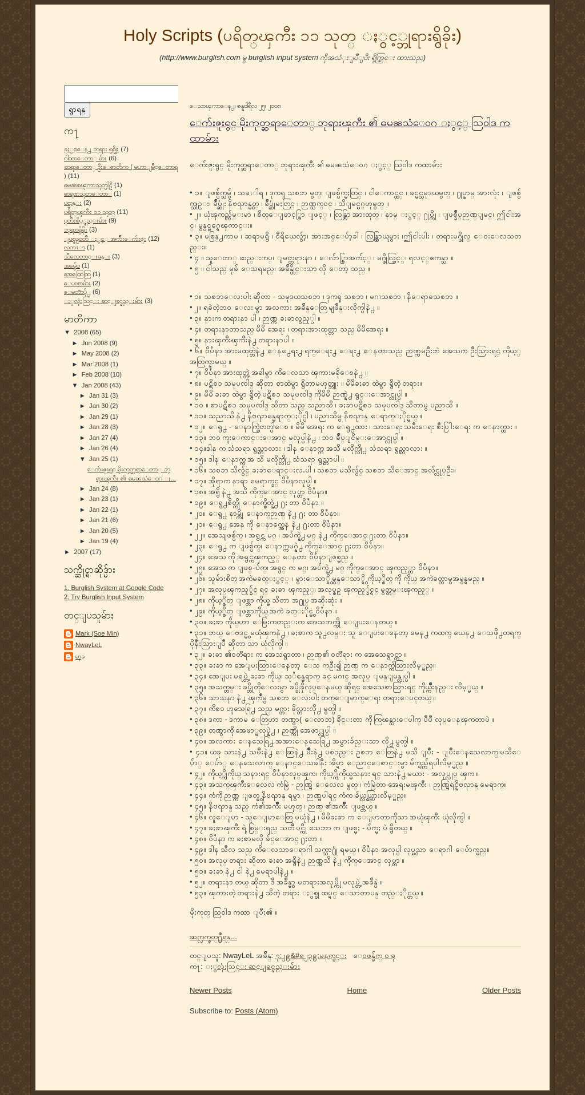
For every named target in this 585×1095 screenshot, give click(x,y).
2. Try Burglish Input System (104, 596)
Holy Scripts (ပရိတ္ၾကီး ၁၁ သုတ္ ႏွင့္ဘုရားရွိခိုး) (292, 35)
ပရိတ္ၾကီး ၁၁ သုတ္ (89, 211)
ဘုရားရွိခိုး (75, 229)
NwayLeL (88, 644)
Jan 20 (99, 530)
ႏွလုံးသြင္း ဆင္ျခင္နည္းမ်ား (103, 300)
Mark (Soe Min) (97, 633)
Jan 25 (99, 458)
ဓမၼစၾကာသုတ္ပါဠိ (88, 184)
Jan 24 (99, 488)
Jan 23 (99, 498)
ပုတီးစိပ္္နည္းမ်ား (85, 220)
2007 (82, 551)
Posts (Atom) (256, 1011)
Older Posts (501, 990)
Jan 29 (99, 416)
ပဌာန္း (73, 202)
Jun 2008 (96, 343)
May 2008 (96, 353)
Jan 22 (99, 509)
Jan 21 (99, 519)
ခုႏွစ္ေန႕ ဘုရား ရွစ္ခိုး (91, 149)
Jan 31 (99, 395)
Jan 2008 (96, 385)
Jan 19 (99, 541)
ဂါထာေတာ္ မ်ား (85, 158)
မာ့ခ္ (80, 656)
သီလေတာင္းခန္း (87, 256)
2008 (82, 332)
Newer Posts (211, 990)
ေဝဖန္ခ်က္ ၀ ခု (378, 955)
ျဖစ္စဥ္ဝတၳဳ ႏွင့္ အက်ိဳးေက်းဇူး (105, 238)
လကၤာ (74, 247)
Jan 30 (99, 405)
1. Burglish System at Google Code (114, 587)
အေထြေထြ (77, 273)
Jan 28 (99, 426)
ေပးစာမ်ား (77, 283)
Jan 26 (99, 448)
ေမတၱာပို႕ (77, 291)
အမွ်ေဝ (72, 265)
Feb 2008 (96, 374)
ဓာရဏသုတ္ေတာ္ (88, 193)
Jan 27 (99, 437)
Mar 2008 (96, 364)
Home (357, 990)
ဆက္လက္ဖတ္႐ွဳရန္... (213, 936)
